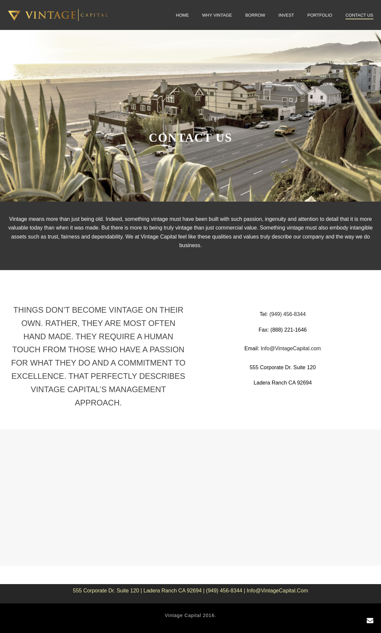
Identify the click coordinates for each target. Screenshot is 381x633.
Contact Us (359, 15)
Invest (286, 15)
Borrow (255, 15)
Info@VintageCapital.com (291, 348)
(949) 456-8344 (287, 314)
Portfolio (319, 15)
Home (182, 15)
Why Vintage (217, 15)
